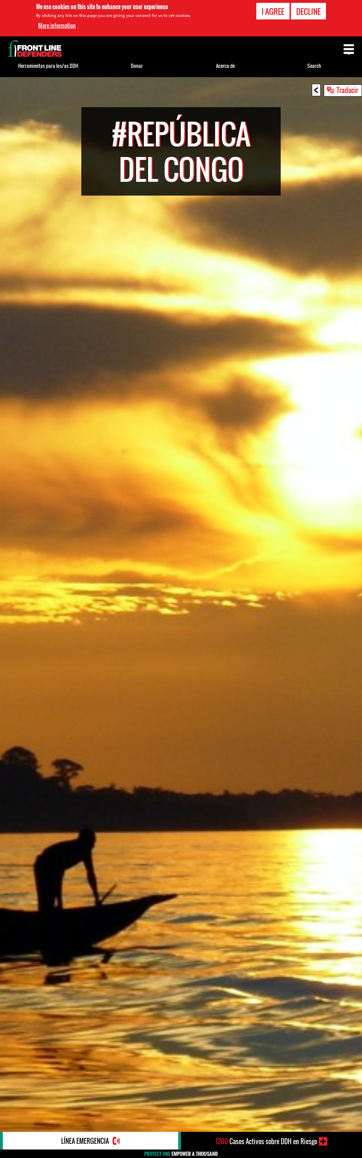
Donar (137, 65)
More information (57, 25)
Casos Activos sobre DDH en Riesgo (266, 1141)
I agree (273, 11)
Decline (308, 11)
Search (314, 65)
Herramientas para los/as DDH (48, 65)
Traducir (347, 90)
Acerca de (225, 65)
